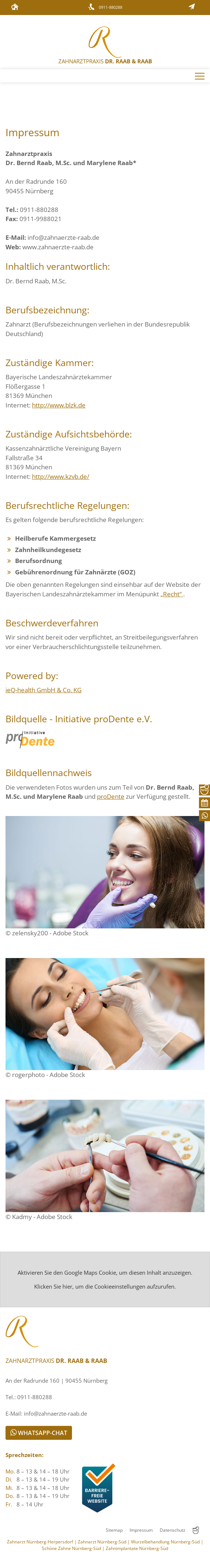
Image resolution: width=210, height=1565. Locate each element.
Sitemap (114, 1530)
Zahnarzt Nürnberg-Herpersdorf (40, 1542)
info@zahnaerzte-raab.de (63, 237)
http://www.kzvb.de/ (60, 476)
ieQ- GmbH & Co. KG (44, 690)
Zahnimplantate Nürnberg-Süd (137, 1548)
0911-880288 (110, 7)
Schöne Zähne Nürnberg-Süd (71, 1548)
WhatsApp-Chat (38, 1433)
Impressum (141, 1530)
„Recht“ (171, 594)
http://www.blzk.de (59, 405)
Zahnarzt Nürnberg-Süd (102, 1542)
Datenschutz (172, 1530)
